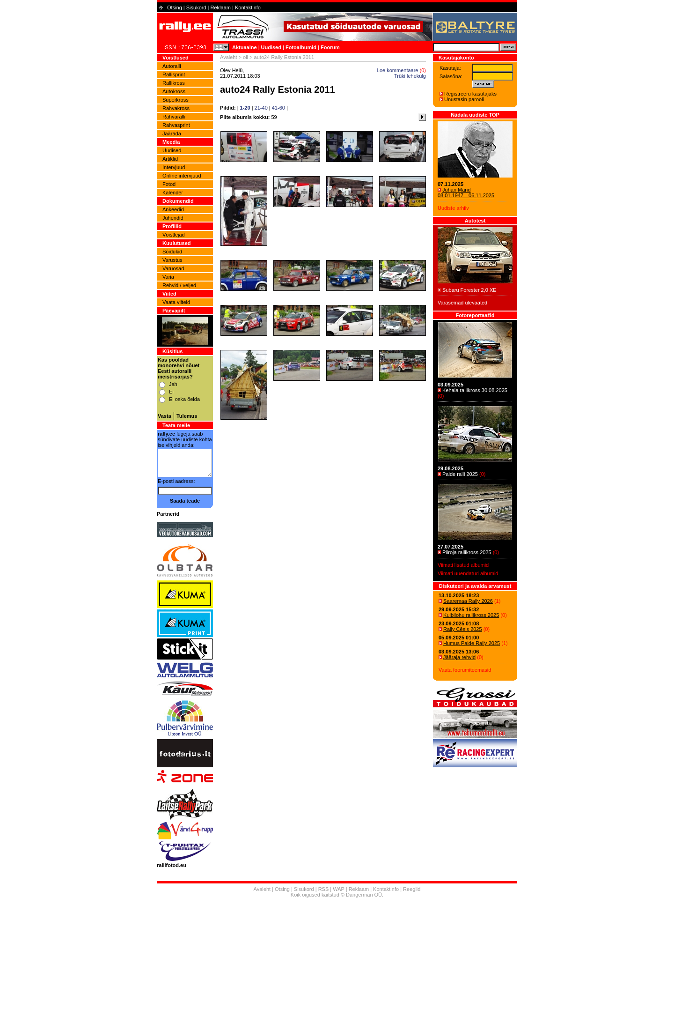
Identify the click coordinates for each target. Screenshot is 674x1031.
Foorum (330, 47)
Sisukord (196, 7)
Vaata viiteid (176, 302)
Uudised (271, 47)
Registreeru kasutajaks (470, 93)
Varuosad (173, 268)
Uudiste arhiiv (453, 208)
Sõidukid (172, 251)
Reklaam (221, 7)
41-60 (278, 108)
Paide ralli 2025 (460, 474)
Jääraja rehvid (459, 657)
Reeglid (411, 889)
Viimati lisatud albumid (463, 565)
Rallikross (173, 83)
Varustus (172, 260)
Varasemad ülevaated (462, 302)
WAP (338, 889)
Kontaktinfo (248, 7)
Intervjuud (173, 167)
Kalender (172, 192)
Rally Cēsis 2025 (462, 629)
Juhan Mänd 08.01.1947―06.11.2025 (466, 192)
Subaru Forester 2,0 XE (469, 290)
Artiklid (170, 159)
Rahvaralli (173, 116)
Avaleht (228, 57)
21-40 (261, 108)
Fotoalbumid (301, 47)
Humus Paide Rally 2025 (471, 643)
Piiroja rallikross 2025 (466, 552)
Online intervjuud (181, 175)
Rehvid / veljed (179, 285)
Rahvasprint (176, 125)
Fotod (169, 184)
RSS (323, 889)
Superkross (175, 100)
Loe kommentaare (397, 70)
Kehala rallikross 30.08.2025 (474, 390)
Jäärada (171, 133)
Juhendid (172, 218)
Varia (168, 277)
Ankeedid (173, 209)
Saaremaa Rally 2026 (468, 601)
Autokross (173, 91)
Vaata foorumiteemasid (465, 670)
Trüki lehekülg (410, 76)
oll (245, 57)
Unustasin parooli (464, 99)
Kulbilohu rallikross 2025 (471, 615)
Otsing (174, 7)
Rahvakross (176, 108)
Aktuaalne (244, 47)
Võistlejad (173, 234)
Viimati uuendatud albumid (468, 573)
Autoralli (171, 66)
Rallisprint (173, 74)
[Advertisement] (337, 965)
